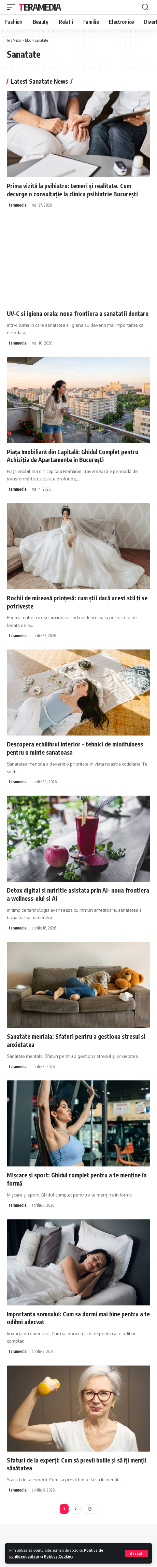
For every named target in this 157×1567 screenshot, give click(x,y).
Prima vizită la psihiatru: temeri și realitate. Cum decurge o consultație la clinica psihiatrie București (72, 190)
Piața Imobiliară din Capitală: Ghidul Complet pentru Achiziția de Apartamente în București (72, 456)
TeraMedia (39, 7)
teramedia (18, 205)
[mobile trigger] (12, 7)
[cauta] (145, 7)
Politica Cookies (58, 1556)
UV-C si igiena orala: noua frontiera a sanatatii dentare (77, 313)
